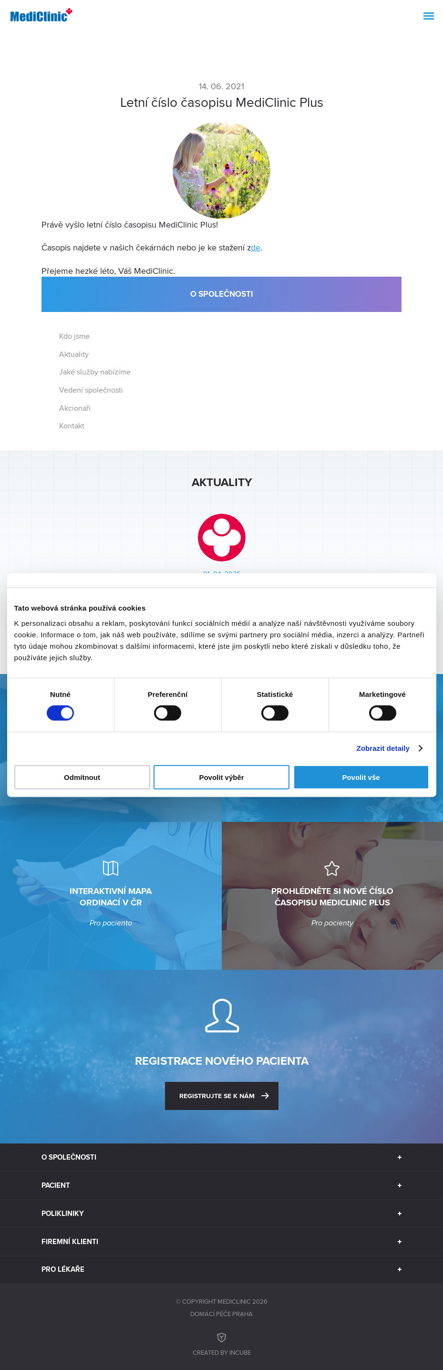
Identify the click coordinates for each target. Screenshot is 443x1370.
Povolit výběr (221, 777)
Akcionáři (75, 408)
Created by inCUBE (222, 1343)
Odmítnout (82, 777)
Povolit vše (361, 777)
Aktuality (74, 354)
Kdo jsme (74, 336)
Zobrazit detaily (383, 748)
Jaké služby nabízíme (95, 371)
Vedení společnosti (91, 389)
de (255, 247)
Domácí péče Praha (221, 1313)
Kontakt (71, 425)
